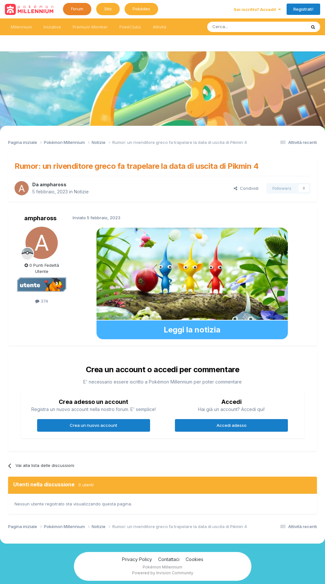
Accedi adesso (232, 425)
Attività (159, 26)
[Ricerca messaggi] (241, 27)
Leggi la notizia (192, 329)
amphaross (53, 184)
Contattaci (168, 559)
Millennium (21, 26)
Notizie (81, 191)
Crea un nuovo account (93, 425)
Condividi (246, 188)
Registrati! (303, 9)
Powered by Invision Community (162, 572)
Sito (108, 8)
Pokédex (141, 8)
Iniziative (52, 26)
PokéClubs (130, 26)
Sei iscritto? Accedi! (257, 9)
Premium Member (90, 26)
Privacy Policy (137, 559)
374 (41, 301)
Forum (77, 8)
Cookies (194, 559)
